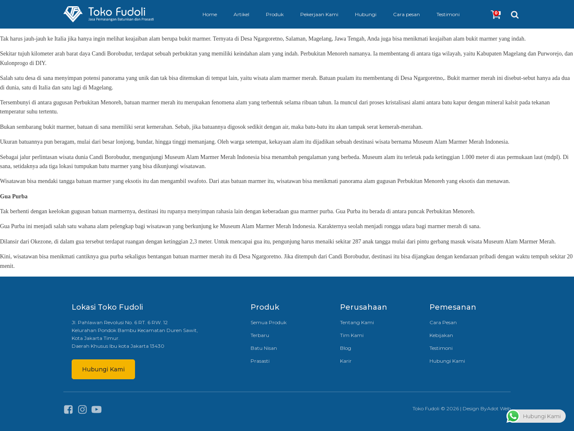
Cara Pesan (443, 322)
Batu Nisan (264, 348)
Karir (346, 361)
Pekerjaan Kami (319, 14)
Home (210, 14)
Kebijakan (441, 335)
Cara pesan (406, 14)
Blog (345, 348)
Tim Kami (352, 335)
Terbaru (260, 335)
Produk (275, 14)
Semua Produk (269, 322)
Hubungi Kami (103, 369)
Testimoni (448, 14)
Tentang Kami (357, 322)
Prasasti (260, 361)
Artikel (241, 14)
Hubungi (365, 14)
